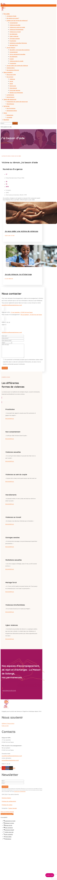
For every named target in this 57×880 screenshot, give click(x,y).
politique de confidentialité (19, 791)
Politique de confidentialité (9, 801)
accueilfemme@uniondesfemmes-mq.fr (12, 305)
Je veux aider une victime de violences (21, 231)
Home (2, 142)
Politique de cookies (7, 805)
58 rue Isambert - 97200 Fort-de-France (31, 314)
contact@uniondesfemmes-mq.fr (10, 760)
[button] (22, 400)
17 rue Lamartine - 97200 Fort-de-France (22, 312)
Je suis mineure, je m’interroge (18, 274)
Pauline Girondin (12, 808)
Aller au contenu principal (7, 812)
